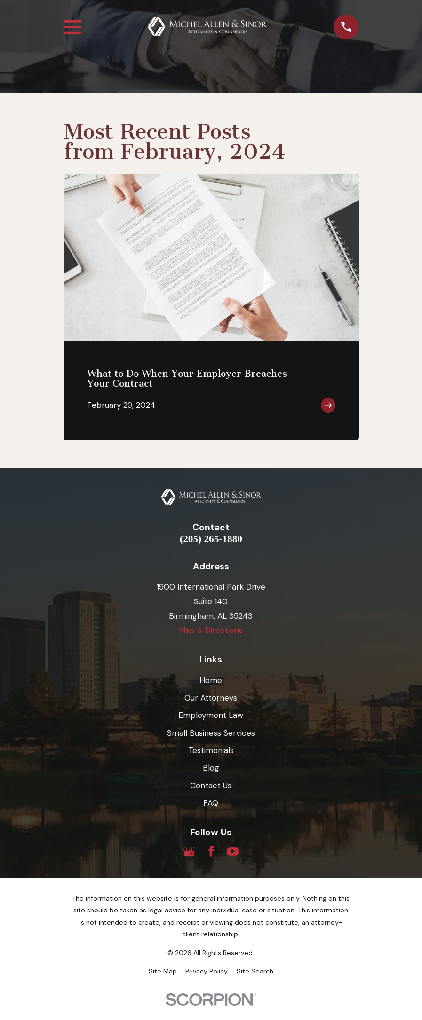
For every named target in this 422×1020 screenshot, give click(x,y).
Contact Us (210, 785)
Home (210, 680)
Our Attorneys (210, 698)
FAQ (210, 803)
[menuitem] (163, 971)
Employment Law (210, 715)
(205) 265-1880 (211, 539)
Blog (211, 768)
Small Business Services (211, 733)
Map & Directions (211, 630)
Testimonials (211, 750)
